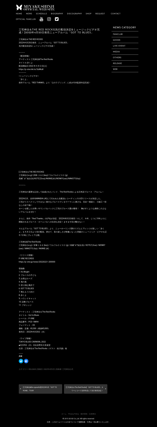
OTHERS (117, 58)
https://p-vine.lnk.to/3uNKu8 (31, 69)
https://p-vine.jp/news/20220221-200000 (37, 262)
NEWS (29, 14)
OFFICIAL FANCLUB (26, 19)
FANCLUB (118, 34)
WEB (115, 69)
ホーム (63, 414)
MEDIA (116, 52)
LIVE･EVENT (119, 46)
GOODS (116, 40)
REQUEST (101, 14)
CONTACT (115, 14)
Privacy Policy (73, 414)
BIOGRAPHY (57, 14)
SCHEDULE (41, 14)
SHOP (89, 14)
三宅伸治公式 (67, 369)
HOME (19, 14)
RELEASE (32, 369)
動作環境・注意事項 (88, 414)
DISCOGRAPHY (74, 14)
